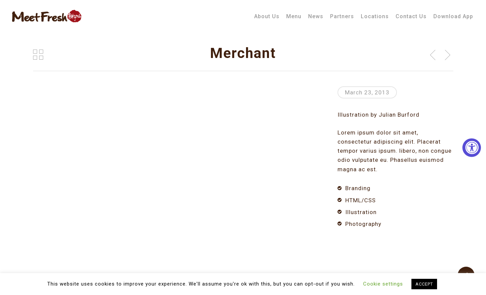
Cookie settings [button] (383, 284)
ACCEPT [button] (424, 284)
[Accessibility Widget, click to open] (471, 147)
